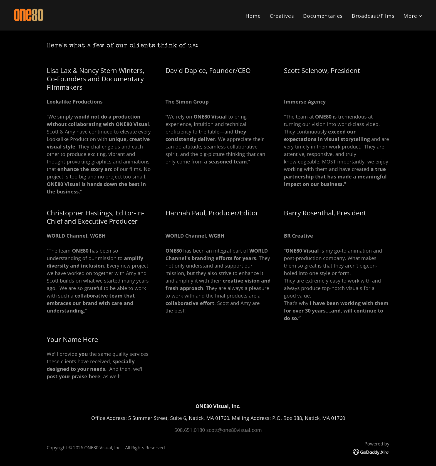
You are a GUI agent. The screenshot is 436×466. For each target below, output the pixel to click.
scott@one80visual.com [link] (234, 430)
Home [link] (253, 15)
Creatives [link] (282, 15)
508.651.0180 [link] (189, 430)
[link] (28, 14)
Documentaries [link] (323, 15)
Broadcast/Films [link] (373, 15)
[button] (413, 16)
